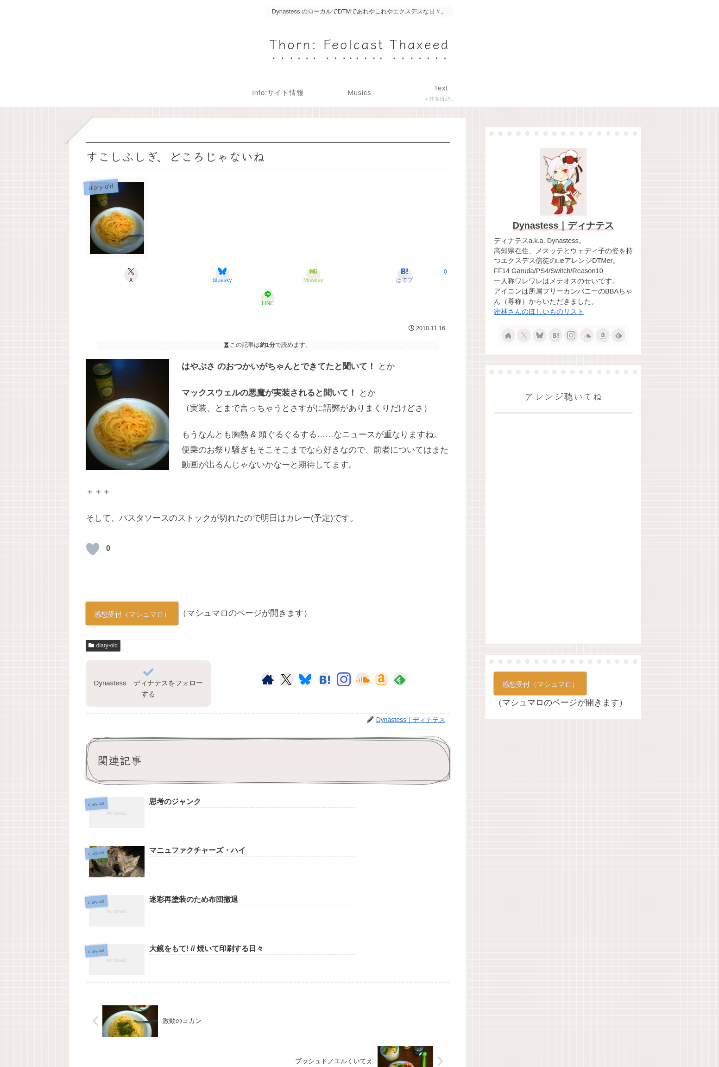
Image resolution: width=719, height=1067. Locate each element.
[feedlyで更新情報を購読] (399, 656)
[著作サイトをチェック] (267, 656)
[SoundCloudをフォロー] (362, 656)
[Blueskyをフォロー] (305, 656)
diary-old (103, 622)
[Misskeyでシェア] (268, 275)
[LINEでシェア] (390, 275)
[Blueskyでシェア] (206, 275)
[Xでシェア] (145, 275)
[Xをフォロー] (286, 656)
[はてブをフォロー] (324, 656)
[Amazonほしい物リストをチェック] (381, 656)
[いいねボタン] (93, 526)
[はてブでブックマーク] (329, 275)
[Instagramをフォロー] (344, 656)
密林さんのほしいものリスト (539, 311)
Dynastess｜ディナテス (563, 225)
